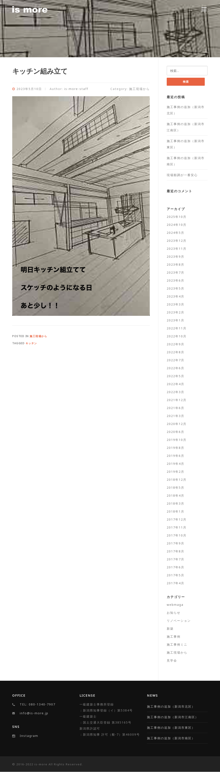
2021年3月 (175, 416)
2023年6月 (175, 280)
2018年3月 (175, 503)
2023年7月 (175, 272)
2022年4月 (175, 384)
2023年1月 (175, 320)
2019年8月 (175, 448)
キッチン (31, 343)
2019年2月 (175, 472)
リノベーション (179, 621)
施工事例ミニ (177, 644)
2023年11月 (176, 248)
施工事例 (173, 636)
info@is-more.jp (34, 713)
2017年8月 (175, 551)
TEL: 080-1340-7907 (37, 704)
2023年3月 (175, 304)
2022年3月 (175, 392)
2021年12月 (176, 400)
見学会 (172, 660)
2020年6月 (175, 432)
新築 (170, 628)
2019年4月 (175, 464)
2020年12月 (176, 424)
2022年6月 (175, 368)
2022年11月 (176, 328)
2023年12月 (176, 241)
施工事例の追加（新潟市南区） (171, 738)
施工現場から (139, 89)
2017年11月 (176, 527)
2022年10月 (176, 336)
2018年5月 (175, 487)
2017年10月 (176, 535)
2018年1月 (175, 511)
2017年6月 (175, 567)
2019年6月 (175, 456)
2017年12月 (176, 519)
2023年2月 (175, 312)
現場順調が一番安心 (182, 175)
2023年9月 (175, 256)
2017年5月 (175, 575)
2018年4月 (175, 495)
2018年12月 (176, 479)
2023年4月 (175, 296)
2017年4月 (175, 583)
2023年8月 (175, 264)
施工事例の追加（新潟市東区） (171, 728)
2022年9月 (175, 344)
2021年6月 (175, 408)
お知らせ (173, 613)
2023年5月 (175, 288)
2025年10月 (176, 217)
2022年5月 (175, 376)
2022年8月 (175, 352)
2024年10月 (176, 225)
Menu (204, 9)
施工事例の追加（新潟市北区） (171, 707)
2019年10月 (176, 440)
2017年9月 (175, 543)
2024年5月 (175, 233)
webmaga (175, 605)
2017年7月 (175, 559)
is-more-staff (76, 89)
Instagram (29, 736)
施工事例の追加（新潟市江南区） (173, 717)
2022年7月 (175, 360)
